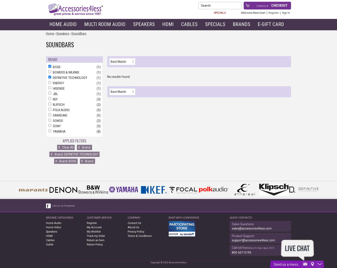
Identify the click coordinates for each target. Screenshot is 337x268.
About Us (133, 227)
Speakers (144, 24)
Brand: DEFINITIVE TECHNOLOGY (74, 154)
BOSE (74, 67)
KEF (74, 99)
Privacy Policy (136, 231)
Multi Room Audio (105, 24)
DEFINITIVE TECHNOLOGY (74, 78)
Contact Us (134, 223)
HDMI (168, 24)
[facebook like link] (48, 205)
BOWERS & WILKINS (74, 72)
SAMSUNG (74, 115)
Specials (215, 24)
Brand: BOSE (66, 161)
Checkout (279, 5)
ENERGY (74, 83)
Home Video (53, 227)
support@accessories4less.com (253, 240)
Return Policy (95, 244)
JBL (74, 94)
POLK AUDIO (74, 110)
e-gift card (271, 24)
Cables (189, 24)
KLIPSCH (74, 105)
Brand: (84, 147)
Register (274, 12)
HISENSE (74, 88)
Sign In (286, 12)
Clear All (66, 147)
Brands (241, 24)
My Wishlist (94, 231)
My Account (94, 227)
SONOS (74, 121)
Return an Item (95, 240)
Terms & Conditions (140, 235)
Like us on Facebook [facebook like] (63, 205)
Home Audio (63, 24)
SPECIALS (220, 12)
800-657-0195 (241, 252)
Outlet (49, 244)
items (261, 6)
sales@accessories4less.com (252, 228)
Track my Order (96, 235)
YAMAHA (74, 131)
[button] (238, 5)
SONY (74, 126)
